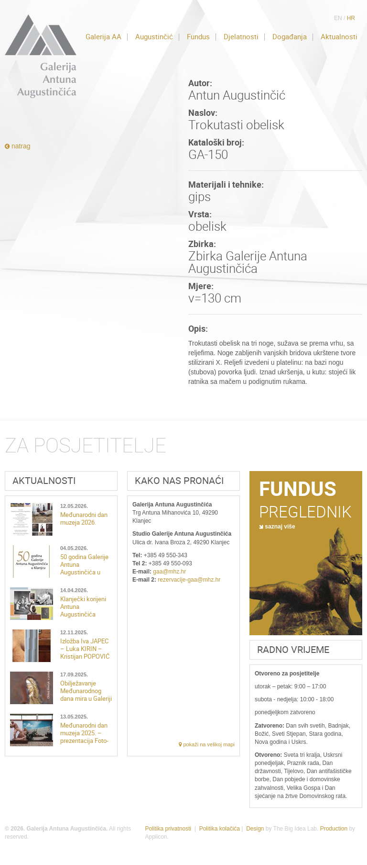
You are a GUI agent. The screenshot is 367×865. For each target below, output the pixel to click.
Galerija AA (103, 37)
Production (333, 828)
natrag (18, 146)
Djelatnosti (241, 37)
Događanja (289, 37)
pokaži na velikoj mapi (207, 744)
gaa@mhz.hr (169, 571)
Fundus (198, 37)
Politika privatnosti (168, 828)
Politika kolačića (219, 828)
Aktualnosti (339, 37)
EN (338, 18)
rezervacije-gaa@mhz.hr (189, 579)
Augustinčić (154, 37)
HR (351, 18)
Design (255, 828)
